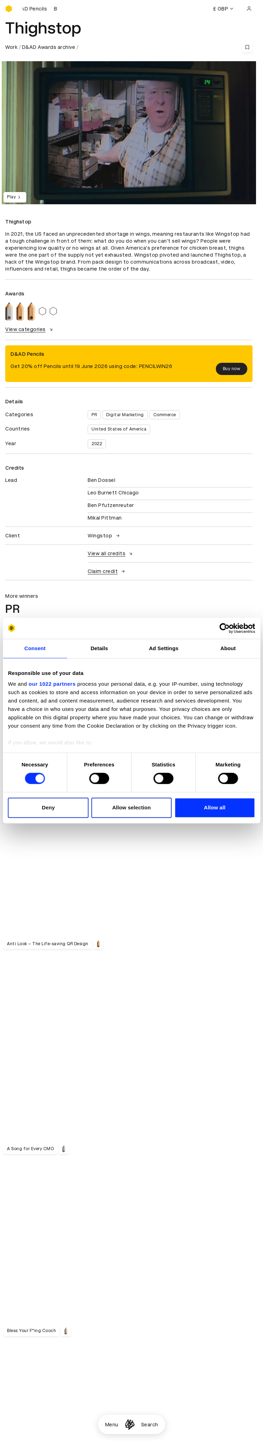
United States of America (119, 429)
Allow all (215, 807)
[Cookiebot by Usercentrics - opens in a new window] (224, 628)
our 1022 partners (52, 684)
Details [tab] (99, 648)
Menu (111, 1424)
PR (94, 414)
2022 (97, 443)
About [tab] (228, 648)
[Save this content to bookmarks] (247, 47)
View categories (29, 329)
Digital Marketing (125, 414)
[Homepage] (130, 1424)
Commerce (164, 414)
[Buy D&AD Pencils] (40, 8)
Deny (48, 807)
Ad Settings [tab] (163, 648)
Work (11, 47)
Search (149, 1424)
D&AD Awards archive (48, 47)
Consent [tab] (35, 648)
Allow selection (131, 807)
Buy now (232, 368)
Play (15, 197)
